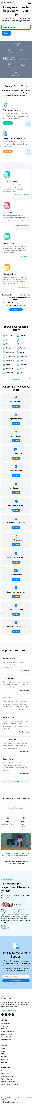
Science (21, 369)
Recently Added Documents (9, 1084)
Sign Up (3, 1048)
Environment (22, 340)
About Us (4, 1062)
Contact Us (4, 1059)
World (20, 352)
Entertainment (8, 360)
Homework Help (6, 1040)
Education (7, 340)
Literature (21, 365)
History (20, 344)
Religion (21, 348)
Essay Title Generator (7, 1031)
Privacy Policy (5, 1073)
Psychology (8, 369)
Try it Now (8, 123)
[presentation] (25, 904)
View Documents (24, 671)
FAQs (3, 1054)
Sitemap (3, 1071)
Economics (22, 356)
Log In (3, 1051)
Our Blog (3, 1056)
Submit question (23, 287)
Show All (16, 379)
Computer (21, 336)
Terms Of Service (6, 1079)
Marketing (7, 348)
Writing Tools (5, 1026)
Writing (20, 373)
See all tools (25, 256)
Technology (8, 373)
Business (7, 336)
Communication (9, 356)
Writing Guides (5, 1029)
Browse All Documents (8, 1082)
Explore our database (22, 195)
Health (6, 365)
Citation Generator (6, 1034)
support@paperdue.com (8, 1010)
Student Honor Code (7, 1076)
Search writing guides (22, 225)
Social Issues (8, 352)
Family (20, 360)
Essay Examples (6, 1023)
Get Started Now (16, 309)
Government (8, 344)
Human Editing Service (8, 1037)
